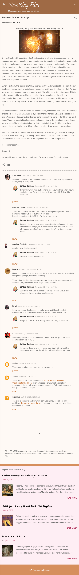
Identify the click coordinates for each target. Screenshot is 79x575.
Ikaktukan (16, 397)
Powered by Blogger (39, 570)
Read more (72, 498)
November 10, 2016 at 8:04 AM (46, 253)
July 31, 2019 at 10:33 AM (30, 397)
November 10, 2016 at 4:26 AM (30, 269)
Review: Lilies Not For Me (13, 536)
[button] (75, 18)
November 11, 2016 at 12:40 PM (26, 334)
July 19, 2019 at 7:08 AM (27, 363)
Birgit (14, 306)
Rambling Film (24, 5)
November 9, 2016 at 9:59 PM (37, 208)
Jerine (15, 363)
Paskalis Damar (18, 207)
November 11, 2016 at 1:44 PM (46, 344)
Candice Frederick (19, 244)
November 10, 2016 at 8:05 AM (46, 220)
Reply (15, 202)
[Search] (75, 5)
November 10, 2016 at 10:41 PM (29, 306)
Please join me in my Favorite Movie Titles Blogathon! (27, 506)
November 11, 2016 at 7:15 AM (46, 317)
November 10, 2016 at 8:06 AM (46, 186)
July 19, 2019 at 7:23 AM (27, 377)
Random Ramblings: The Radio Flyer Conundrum (24, 475)
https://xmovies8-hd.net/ (31, 403)
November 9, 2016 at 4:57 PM (32, 176)
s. (13, 333)
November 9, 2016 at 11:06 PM (39, 244)
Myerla (15, 269)
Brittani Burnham (27, 186)
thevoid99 (16, 175)
